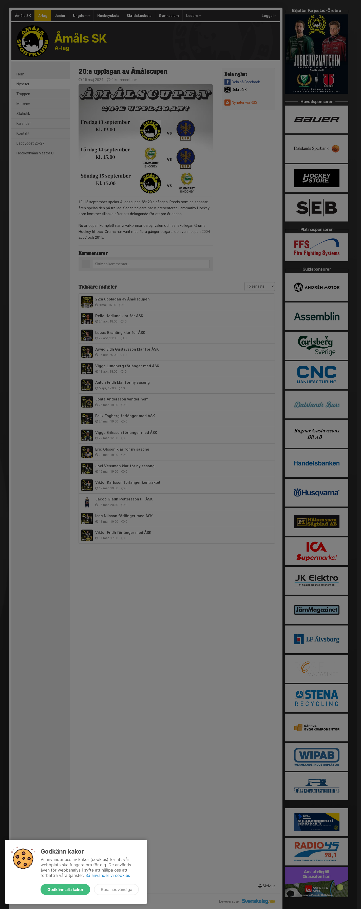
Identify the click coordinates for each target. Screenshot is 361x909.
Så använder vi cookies (107, 875)
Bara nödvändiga (116, 889)
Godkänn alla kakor (65, 889)
